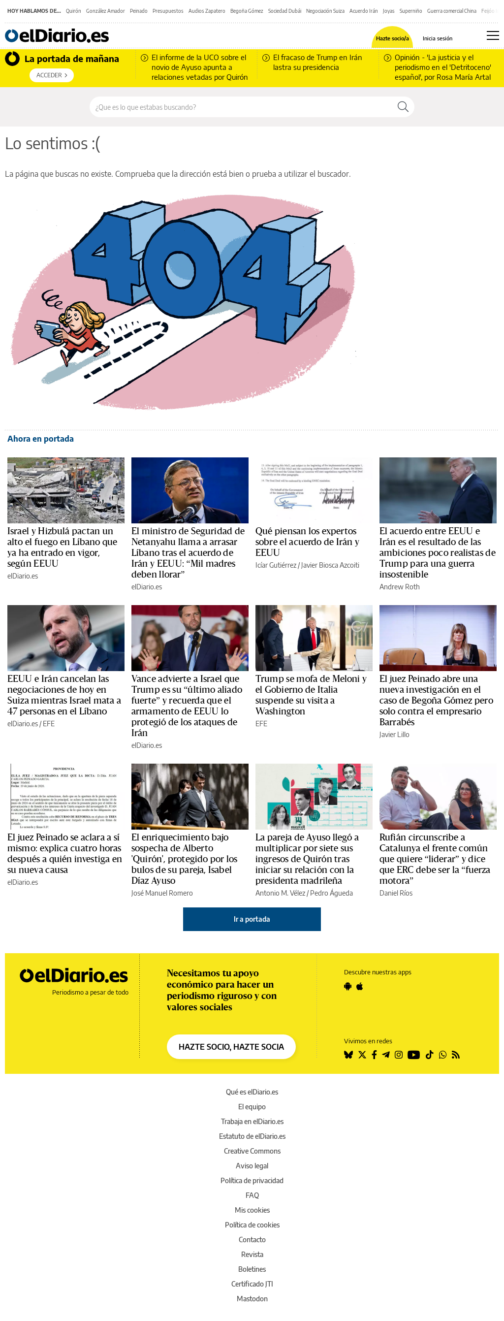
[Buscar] (403, 107)
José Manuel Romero (162, 893)
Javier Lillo (394, 734)
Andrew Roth (399, 586)
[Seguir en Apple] (359, 986)
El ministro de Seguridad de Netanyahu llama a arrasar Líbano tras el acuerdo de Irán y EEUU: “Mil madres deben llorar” (188, 553)
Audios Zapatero (207, 11)
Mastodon (252, 1298)
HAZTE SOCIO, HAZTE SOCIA (231, 1047)
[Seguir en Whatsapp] (443, 1054)
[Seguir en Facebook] (374, 1054)
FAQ (252, 1195)
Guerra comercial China (451, 11)
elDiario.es (22, 576)
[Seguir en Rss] (456, 1054)
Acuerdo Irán (363, 11)
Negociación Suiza (325, 11)
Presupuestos (168, 11)
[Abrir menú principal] (493, 35)
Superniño (411, 11)
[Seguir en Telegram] (386, 1054)
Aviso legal (252, 1165)
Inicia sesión (437, 38)
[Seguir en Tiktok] (429, 1054)
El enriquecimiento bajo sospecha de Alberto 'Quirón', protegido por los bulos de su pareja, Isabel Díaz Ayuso (184, 859)
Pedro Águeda (331, 893)
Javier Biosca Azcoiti (330, 565)
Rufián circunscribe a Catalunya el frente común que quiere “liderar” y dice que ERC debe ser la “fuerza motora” (435, 859)
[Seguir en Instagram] (399, 1054)
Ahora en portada (40, 439)
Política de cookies (252, 1225)
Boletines (252, 1269)
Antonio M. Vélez (280, 893)
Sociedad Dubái (284, 11)
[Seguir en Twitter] (362, 1054)
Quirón (73, 11)
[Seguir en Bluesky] (348, 1054)
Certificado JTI (252, 1284)
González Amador (105, 11)
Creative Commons (252, 1151)
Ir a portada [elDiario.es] (252, 919)
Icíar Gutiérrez (275, 565)
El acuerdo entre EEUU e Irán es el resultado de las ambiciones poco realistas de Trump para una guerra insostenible (437, 553)
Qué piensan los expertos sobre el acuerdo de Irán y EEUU (307, 542)
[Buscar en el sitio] (241, 107)
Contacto (252, 1239)
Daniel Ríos (395, 893)
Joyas (389, 11)
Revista (252, 1254)
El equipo (252, 1106)
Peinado (139, 11)
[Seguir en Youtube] (414, 1054)
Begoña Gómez (246, 11)
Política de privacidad (252, 1180)
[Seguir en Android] (347, 986)
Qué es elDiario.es (252, 1092)
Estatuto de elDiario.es (252, 1136)
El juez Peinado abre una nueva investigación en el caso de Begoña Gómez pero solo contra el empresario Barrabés (436, 700)
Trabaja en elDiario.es (252, 1121)
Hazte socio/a (392, 38)
